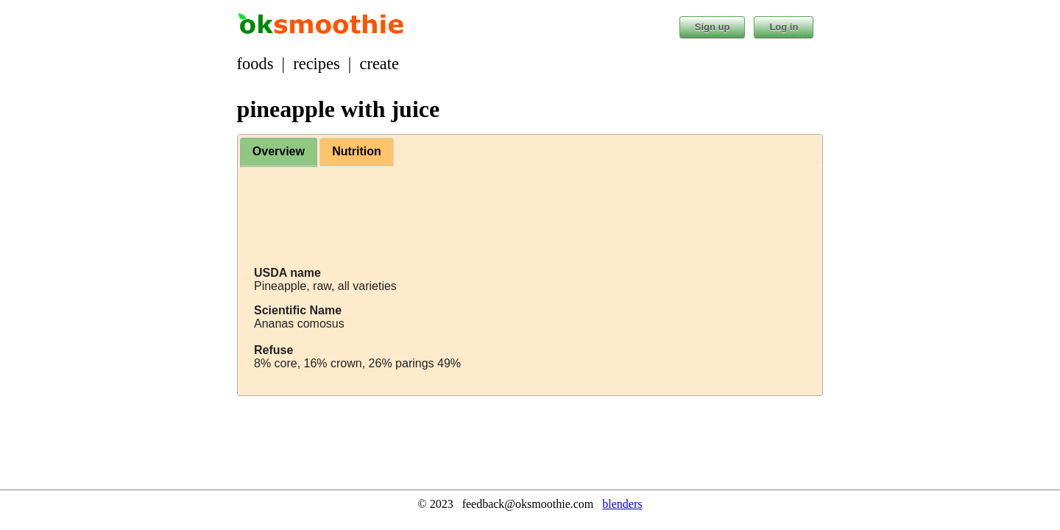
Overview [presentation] (278, 151)
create (379, 63)
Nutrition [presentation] (356, 151)
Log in (783, 26)
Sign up (712, 26)
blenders (622, 504)
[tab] (278, 152)
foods (255, 63)
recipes (316, 63)
